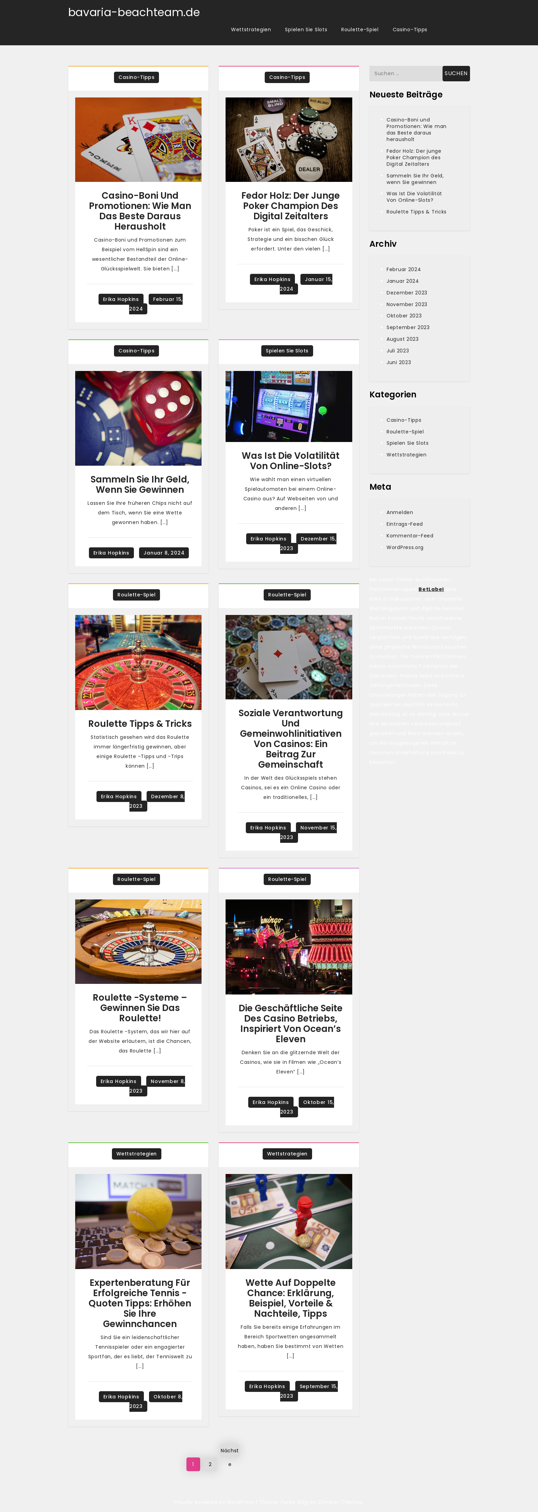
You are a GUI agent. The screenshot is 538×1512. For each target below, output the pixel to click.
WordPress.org (405, 547)
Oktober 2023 (404, 315)
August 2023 (403, 339)
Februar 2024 (404, 269)
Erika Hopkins (121, 299)
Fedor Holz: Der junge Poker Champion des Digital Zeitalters (290, 205)
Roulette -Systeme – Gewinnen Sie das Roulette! (140, 1007)
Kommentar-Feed (410, 535)
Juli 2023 (398, 350)
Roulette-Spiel (360, 29)
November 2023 (407, 304)
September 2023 (408, 327)
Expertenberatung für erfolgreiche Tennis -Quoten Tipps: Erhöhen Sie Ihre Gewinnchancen (140, 1303)
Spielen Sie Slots (306, 29)
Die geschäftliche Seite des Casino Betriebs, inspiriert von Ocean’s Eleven (291, 1023)
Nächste (230, 1452)
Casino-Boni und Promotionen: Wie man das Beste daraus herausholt (140, 211)
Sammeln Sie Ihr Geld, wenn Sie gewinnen (140, 484)
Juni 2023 (399, 362)
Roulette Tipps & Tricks (140, 724)
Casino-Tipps (410, 29)
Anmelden (400, 512)
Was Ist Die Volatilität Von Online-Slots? (291, 461)
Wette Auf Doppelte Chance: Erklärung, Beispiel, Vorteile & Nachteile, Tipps (290, 1298)
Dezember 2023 (407, 292)
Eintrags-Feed (405, 524)
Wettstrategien (251, 29)
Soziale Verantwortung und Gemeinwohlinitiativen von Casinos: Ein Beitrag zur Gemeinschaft (291, 739)
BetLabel (431, 589)
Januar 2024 (403, 281)
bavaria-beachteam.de (134, 12)
